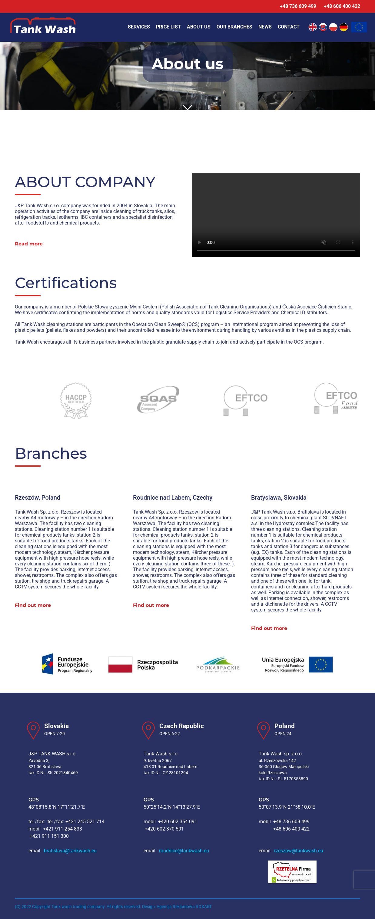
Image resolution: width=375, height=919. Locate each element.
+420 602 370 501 (164, 829)
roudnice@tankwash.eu (184, 851)
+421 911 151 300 (49, 836)
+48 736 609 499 (298, 6)
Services (139, 27)
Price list (168, 27)
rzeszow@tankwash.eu (298, 851)
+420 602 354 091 (177, 821)
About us (199, 27)
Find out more (33, 605)
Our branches (234, 27)
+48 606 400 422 (342, 6)
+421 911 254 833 (62, 829)
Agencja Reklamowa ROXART (184, 906)
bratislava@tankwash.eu (70, 851)
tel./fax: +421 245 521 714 (76, 821)
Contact (289, 27)
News (265, 27)
